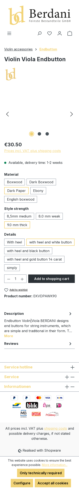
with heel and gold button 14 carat (34, 259)
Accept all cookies (52, 483)
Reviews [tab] (38, 343)
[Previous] (7, 114)
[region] (39, 114)
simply (12, 268)
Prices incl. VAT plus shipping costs (32, 151)
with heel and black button (28, 251)
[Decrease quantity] (8, 278)
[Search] (39, 33)
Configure (21, 483)
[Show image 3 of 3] (47, 134)
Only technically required (41, 473)
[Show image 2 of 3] (39, 134)
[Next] (71, 114)
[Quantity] (15, 278)
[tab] (38, 325)
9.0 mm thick (17, 225)
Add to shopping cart (51, 279)
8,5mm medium (19, 216)
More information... (54, 465)
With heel (14, 242)
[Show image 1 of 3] (31, 134)
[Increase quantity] (22, 278)
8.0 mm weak (49, 216)
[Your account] (60, 33)
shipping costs (55, 428)
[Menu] (9, 33)
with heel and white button (50, 242)
